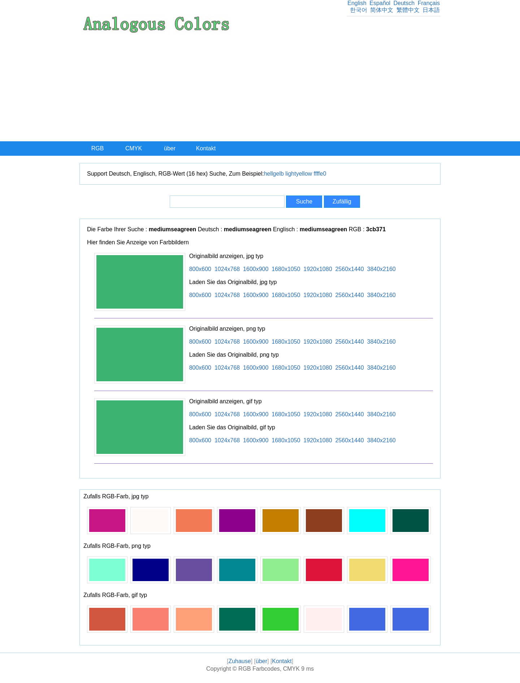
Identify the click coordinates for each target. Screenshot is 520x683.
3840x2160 (381, 269)
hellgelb (274, 174)
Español (379, 3)
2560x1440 (349, 269)
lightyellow (298, 174)
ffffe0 (320, 174)
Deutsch (404, 3)
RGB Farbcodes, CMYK (269, 669)
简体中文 (381, 10)
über (170, 148)
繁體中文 (408, 10)
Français (429, 3)
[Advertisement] (260, 87)
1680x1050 (286, 269)
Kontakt (206, 148)
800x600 (200, 269)
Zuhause (239, 661)
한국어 (358, 10)
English (356, 3)
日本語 (431, 10)
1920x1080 (317, 269)
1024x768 (227, 269)
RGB (97, 148)
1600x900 (255, 269)
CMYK (133, 148)
